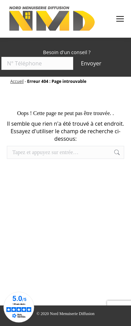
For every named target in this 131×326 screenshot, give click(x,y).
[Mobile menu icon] (120, 19)
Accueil (17, 81)
